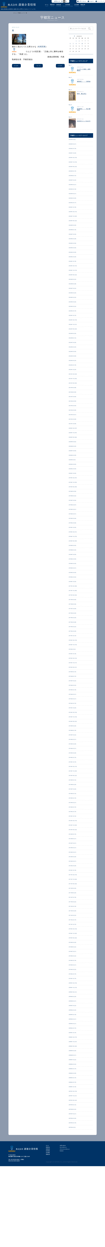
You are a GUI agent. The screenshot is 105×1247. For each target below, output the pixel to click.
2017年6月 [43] (74, 653)
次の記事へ (60, 66)
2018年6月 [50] (74, 595)
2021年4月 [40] (74, 434)
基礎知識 (58, 5)
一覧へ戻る (38, 66)
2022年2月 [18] (74, 386)
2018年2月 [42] (74, 614)
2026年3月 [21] (74, 147)
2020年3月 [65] (74, 493)
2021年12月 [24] (74, 395)
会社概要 (76, 5)
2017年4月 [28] (74, 663)
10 (84, 45)
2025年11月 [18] (74, 167)
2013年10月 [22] (74, 828)
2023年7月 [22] (74, 303)
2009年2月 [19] (74, 1101)
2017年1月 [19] (74, 678)
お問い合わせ (82, 1)
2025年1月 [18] (74, 215)
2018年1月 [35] (74, 619)
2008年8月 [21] (74, 1130)
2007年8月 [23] (74, 1188)
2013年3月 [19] (74, 862)
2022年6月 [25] (74, 366)
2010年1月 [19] (74, 1047)
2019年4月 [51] (74, 546)
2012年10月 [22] (74, 887)
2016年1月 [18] (74, 697)
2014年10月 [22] (74, 770)
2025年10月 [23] (74, 172)
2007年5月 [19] (74, 1203)
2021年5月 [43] (74, 429)
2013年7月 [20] (74, 843)
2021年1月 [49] (74, 449)
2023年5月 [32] (74, 313)
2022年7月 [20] (74, 361)
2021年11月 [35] (74, 400)
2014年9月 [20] (74, 775)
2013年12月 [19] (74, 819)
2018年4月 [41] (74, 605)
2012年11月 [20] (74, 882)
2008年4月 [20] (74, 1149)
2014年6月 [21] (74, 789)
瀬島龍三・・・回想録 (84, 84)
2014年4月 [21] (74, 799)
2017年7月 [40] (74, 648)
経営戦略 (68, 5)
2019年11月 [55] (74, 512)
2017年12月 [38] (74, 624)
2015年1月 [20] (74, 755)
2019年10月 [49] (74, 517)
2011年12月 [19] (74, 935)
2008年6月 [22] (74, 1140)
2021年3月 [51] (74, 439)
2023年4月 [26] (74, 318)
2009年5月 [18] (74, 1086)
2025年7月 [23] (74, 186)
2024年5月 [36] (74, 254)
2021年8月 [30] (74, 415)
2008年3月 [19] (74, 1154)
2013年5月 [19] (74, 853)
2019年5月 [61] (74, 541)
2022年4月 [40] (74, 376)
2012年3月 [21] (74, 921)
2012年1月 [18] (74, 931)
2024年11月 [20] (74, 225)
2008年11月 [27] (74, 1115)
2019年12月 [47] (74, 507)
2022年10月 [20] (74, 347)
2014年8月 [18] (74, 780)
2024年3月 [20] (74, 264)
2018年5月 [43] (74, 600)
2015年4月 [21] (74, 741)
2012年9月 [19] (74, 892)
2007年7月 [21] (74, 1193)
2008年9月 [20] (74, 1125)
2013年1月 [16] (74, 872)
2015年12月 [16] (74, 702)
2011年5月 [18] (74, 969)
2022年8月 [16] (74, 356)
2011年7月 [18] (74, 960)
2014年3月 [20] (74, 804)
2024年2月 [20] (74, 269)
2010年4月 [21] (74, 1033)
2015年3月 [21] (74, 746)
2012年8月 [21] (74, 896)
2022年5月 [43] (74, 371)
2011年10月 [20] (74, 945)
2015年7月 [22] (74, 726)
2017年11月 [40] (74, 629)
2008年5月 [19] (74, 1145)
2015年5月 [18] (74, 736)
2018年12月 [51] (74, 566)
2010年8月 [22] (74, 1013)
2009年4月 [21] (74, 1091)
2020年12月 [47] (74, 454)
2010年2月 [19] (74, 1042)
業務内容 (52, 5)
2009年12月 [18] (74, 1052)
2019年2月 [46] (74, 556)
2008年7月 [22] (74, 1135)
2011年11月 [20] (74, 940)
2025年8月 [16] (74, 181)
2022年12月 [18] (74, 337)
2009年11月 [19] (74, 1057)
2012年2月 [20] (74, 926)
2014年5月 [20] (74, 794)
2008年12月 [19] (74, 1111)
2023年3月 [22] (74, 322)
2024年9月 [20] (74, 235)
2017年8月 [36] (74, 644)
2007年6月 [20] (74, 1198)
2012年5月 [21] (74, 911)
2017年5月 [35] (74, 658)
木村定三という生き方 (84, 124)
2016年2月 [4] (73, 692)
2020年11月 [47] (74, 459)
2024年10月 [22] (74, 230)
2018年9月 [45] (74, 580)
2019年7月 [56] (74, 532)
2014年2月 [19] (74, 809)
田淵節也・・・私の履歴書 (84, 112)
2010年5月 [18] (74, 1028)
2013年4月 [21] (74, 858)
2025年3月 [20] (74, 206)
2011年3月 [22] (74, 979)
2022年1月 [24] (74, 391)
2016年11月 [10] (74, 687)
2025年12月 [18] (74, 162)
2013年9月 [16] (74, 833)
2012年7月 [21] (74, 901)
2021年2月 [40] (74, 444)
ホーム (46, 5)
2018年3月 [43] (74, 609)
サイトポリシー (64, 1228)
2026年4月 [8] (73, 142)
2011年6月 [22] (74, 965)
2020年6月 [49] (74, 483)
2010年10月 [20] (74, 1003)
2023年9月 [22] (74, 293)
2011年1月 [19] (74, 989)
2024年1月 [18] (74, 274)
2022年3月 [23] (74, 381)
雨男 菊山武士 (81, 96)
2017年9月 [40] (74, 639)
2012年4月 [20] (74, 916)
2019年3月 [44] (74, 551)
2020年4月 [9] (73, 488)
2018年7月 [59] (74, 590)
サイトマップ (100, 1)
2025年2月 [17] (74, 211)
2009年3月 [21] (74, 1096)
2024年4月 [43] (74, 259)
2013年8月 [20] (74, 838)
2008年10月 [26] (74, 1120)
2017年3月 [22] (74, 668)
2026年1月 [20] (74, 157)
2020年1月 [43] (74, 502)
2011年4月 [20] (74, 974)
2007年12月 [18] (74, 1169)
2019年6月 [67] (74, 536)
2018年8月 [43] (74, 585)
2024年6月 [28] (74, 249)
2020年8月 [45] (74, 473)
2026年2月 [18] (74, 152)
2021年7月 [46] (74, 420)
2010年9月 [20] (74, 1008)
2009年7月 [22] (74, 1076)
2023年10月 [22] (74, 288)
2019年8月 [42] (74, 527)
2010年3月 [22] (74, 1038)
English (91, 1)
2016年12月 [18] (74, 682)
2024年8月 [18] (74, 240)
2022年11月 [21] (74, 342)
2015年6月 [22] (74, 731)
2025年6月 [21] (74, 191)
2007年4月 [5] (73, 1208)
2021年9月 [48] (74, 410)
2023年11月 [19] (74, 284)
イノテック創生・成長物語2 (84, 72)
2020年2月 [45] (74, 498)
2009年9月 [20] (74, 1067)
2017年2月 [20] (74, 673)
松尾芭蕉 (42, 47)
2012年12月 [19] (74, 877)
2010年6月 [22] (74, 1023)
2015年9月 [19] (74, 716)
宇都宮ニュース (25, 13)
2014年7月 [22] (74, 785)
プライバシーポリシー (66, 1230)
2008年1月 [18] (74, 1164)
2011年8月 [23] (74, 955)
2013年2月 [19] (74, 867)
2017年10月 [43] (74, 634)
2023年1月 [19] (74, 332)
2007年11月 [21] (74, 1174)
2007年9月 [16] (74, 1183)
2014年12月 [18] (74, 760)
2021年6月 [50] (74, 425)
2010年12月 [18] (74, 994)
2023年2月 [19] (74, 327)
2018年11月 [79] (74, 571)
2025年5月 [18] (74, 196)
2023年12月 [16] (74, 279)
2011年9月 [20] (74, 950)
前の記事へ (16, 66)
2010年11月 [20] (74, 999)
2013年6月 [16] (74, 848)
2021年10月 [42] (74, 405)
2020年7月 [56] (74, 478)
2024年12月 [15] (74, 220)
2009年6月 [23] (74, 1081)
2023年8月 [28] (74, 298)
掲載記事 (82, 5)
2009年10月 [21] (74, 1062)
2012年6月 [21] (74, 906)
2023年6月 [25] (74, 308)
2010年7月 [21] (74, 1018)
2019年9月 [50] (74, 522)
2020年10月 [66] (74, 464)
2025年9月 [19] (74, 177)
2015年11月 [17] (74, 707)
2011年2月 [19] (74, 984)
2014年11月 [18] (74, 765)
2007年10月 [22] (74, 1179)
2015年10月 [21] (74, 712)
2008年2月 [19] (74, 1159)
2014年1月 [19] (74, 814)
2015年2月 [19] (74, 751)
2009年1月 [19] (74, 1106)
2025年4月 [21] (74, 201)
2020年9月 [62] (74, 468)
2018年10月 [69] (74, 575)
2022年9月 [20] (74, 352)
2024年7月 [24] (74, 245)
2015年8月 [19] (74, 721)
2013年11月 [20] (74, 823)
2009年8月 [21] (74, 1072)
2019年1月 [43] (74, 561)
